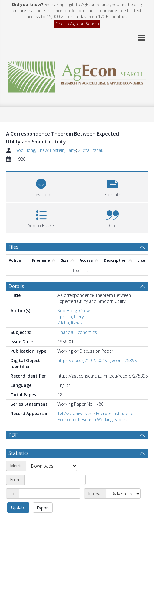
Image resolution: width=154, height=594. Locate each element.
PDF (13, 434)
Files (13, 246)
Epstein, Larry (63, 150)
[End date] (49, 493)
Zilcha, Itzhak (90, 150)
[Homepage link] (77, 75)
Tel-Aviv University (74, 413)
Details (16, 286)
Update (18, 507)
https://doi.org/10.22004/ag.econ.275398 (97, 360)
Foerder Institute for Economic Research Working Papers (96, 416)
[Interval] (123, 493)
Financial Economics (77, 332)
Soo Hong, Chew (32, 150)
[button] (112, 186)
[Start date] (55, 480)
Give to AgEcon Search (77, 24)
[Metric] (51, 466)
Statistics (18, 453)
